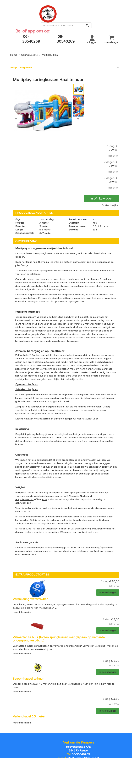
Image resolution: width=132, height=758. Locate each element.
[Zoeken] (115, 20)
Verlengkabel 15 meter (29, 650)
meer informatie (22, 546)
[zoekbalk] (94, 20)
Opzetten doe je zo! (26, 318)
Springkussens (29, 49)
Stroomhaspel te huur (28, 613)
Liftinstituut (27, 433)
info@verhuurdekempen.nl (82, 690)
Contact (103, 716)
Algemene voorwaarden (66, 722)
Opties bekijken (110, 139)
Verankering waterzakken (30, 533)
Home (13, 49)
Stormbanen (28, 727)
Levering (66, 716)
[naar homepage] (38, 13)
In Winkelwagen (103, 133)
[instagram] (73, 743)
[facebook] (59, 743)
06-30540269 (80, 687)
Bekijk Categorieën (64, 61)
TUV (44, 433)
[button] (16, 112)
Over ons (103, 722)
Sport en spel (29, 733)
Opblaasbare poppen (28, 716)
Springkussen (29, 722)
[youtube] (66, 743)
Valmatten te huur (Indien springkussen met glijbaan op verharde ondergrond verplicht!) (59, 573)
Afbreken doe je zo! (26, 323)
